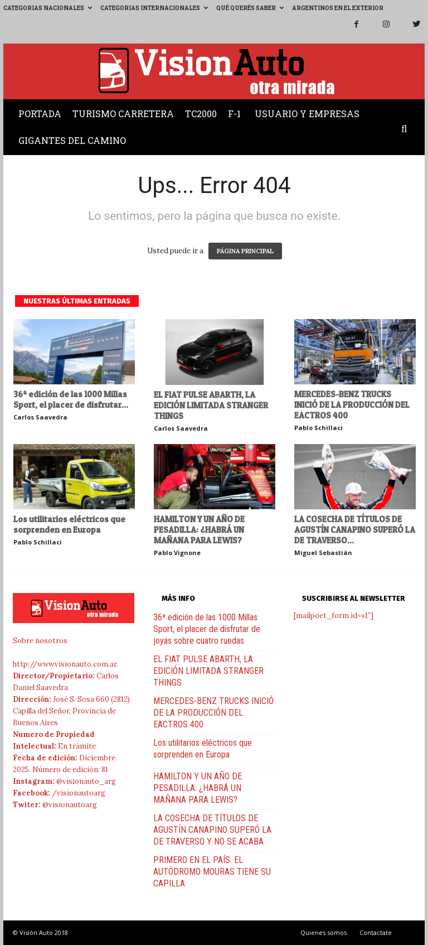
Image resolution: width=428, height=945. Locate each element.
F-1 (234, 113)
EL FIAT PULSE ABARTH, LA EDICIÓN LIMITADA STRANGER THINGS (211, 405)
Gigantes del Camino (72, 140)
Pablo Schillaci (318, 428)
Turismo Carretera (123, 113)
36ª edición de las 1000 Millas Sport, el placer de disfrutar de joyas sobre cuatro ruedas (206, 629)
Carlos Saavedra (40, 417)
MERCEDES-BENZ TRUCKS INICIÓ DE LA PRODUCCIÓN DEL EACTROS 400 (352, 405)
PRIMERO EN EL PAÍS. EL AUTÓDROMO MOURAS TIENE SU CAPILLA (212, 872)
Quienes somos (323, 932)
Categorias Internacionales (154, 8)
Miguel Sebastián (323, 552)
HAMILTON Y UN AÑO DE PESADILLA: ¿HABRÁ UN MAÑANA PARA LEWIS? (199, 530)
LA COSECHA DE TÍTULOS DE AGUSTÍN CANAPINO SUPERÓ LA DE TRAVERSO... (354, 530)
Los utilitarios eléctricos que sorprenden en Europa (69, 524)
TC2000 (201, 113)
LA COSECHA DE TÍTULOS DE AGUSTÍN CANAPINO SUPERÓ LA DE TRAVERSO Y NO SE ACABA (212, 830)
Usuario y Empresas (307, 113)
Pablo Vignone (177, 552)
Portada (39, 113)
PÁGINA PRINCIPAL (245, 251)
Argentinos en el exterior (337, 8)
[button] (406, 129)
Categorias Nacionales (47, 8)
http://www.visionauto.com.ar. (65, 664)
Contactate (375, 932)
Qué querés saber (250, 8)
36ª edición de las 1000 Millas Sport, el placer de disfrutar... (70, 399)
